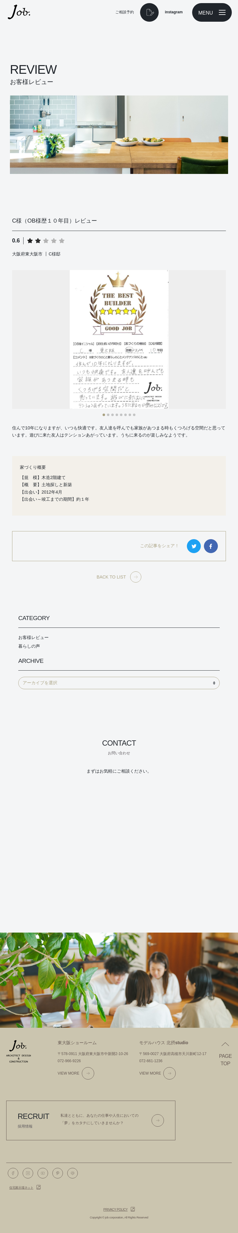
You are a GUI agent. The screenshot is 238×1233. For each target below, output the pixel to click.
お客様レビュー (33, 637)
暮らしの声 (29, 646)
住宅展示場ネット (21, 1187)
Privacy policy (116, 1209)
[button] (104, 415)
